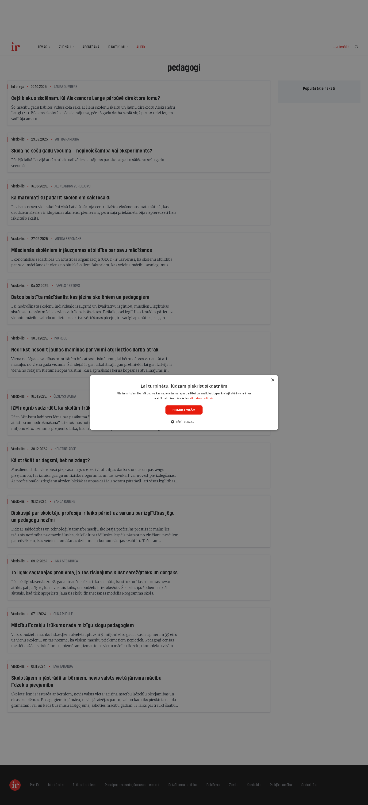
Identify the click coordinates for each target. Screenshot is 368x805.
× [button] (272, 380)
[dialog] (184, 402)
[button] (184, 421)
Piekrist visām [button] (184, 410)
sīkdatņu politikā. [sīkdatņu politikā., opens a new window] (202, 398)
